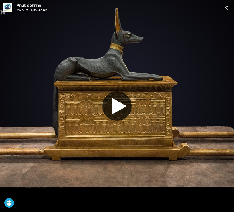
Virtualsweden (34, 10)
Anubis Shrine (29, 5)
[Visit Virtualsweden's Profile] (7, 7)
